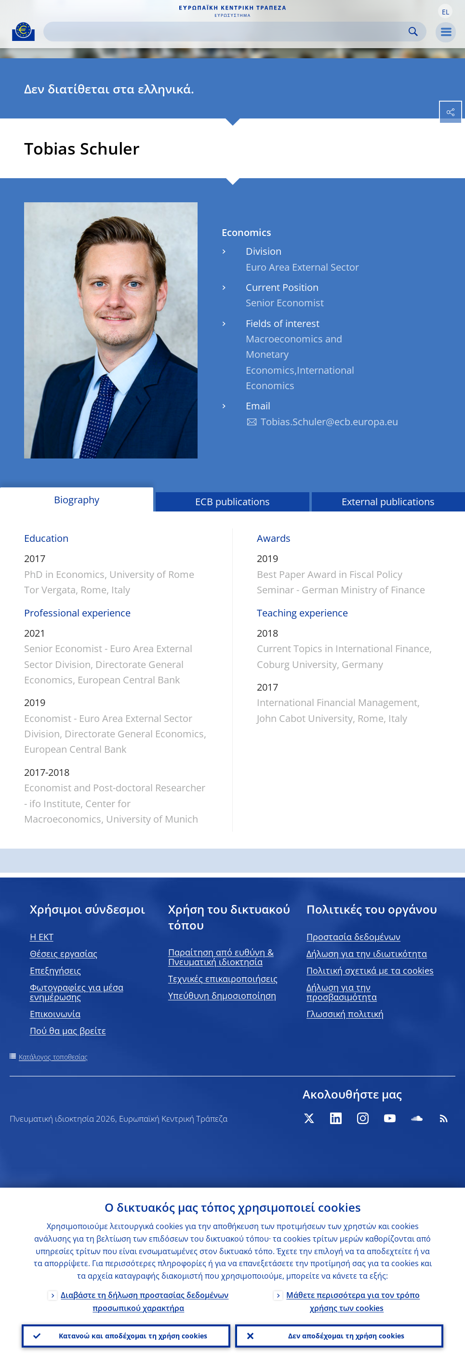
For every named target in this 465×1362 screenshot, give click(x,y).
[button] (445, 11)
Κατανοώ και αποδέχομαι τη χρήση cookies (133, 1335)
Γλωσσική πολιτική (345, 1014)
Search (413, 31)
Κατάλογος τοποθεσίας (53, 1056)
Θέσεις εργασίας (63, 953)
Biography (76, 499)
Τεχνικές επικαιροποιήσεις (223, 978)
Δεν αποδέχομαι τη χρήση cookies (346, 1335)
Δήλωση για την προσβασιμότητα (341, 992)
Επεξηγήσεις (55, 970)
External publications (388, 501)
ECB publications (232, 501)
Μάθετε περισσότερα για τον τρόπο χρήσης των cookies (353, 1301)
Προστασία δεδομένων (353, 937)
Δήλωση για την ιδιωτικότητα (366, 953)
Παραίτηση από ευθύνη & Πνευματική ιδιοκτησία (221, 957)
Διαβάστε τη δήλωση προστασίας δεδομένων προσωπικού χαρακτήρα (144, 1301)
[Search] (227, 31)
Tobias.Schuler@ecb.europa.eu (329, 421)
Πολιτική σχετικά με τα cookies (370, 970)
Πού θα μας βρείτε (68, 1030)
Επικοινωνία (55, 1014)
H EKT (41, 937)
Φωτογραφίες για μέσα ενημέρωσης (76, 992)
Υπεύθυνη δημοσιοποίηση (222, 995)
